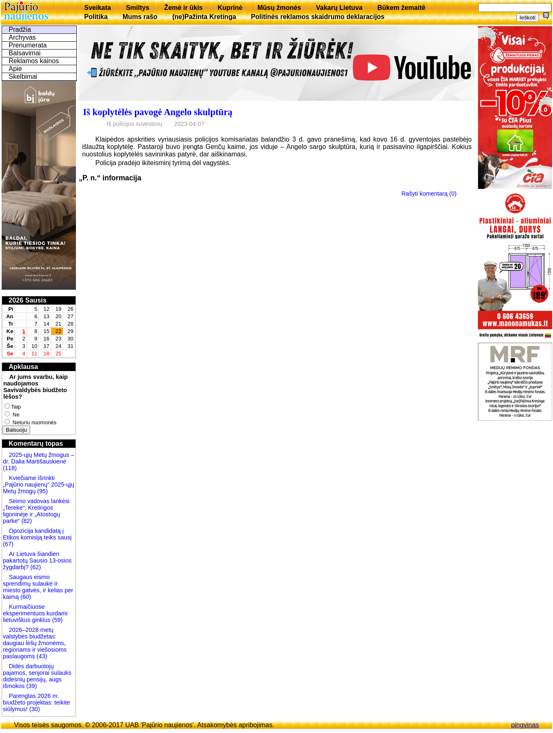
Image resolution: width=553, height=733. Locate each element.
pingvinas (525, 724)
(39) (31, 686)
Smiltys (137, 7)
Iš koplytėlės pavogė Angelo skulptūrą (157, 112)
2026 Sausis (28, 300)
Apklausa (23, 366)
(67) (8, 544)
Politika (96, 16)
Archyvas (22, 37)
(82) (26, 521)
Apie (15, 68)
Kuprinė (229, 7)
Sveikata (97, 7)
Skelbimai (23, 76)
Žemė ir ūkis (183, 7)
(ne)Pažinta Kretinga (204, 16)
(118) (10, 468)
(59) (56, 620)
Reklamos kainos (34, 60)
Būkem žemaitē (401, 7)
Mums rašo (140, 16)
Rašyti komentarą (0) (429, 193)
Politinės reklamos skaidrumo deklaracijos (318, 16)
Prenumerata (28, 45)
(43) (41, 656)
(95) (42, 491)
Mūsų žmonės (279, 7)
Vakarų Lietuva (339, 7)
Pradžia (20, 29)
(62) (34, 567)
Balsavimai (24, 53)
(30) (34, 709)
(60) (25, 596)
